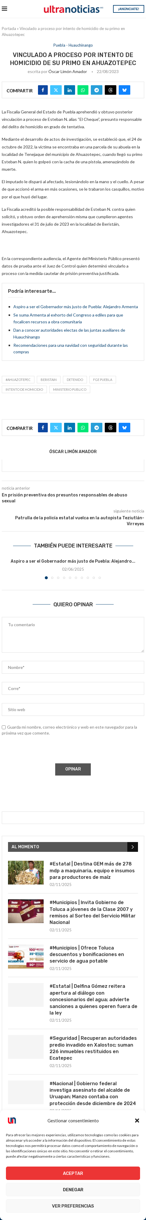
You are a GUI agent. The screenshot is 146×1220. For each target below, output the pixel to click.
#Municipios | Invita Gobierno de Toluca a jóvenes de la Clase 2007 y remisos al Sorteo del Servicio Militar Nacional (93, 912)
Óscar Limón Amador (67, 71)
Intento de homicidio (24, 389)
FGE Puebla (102, 380)
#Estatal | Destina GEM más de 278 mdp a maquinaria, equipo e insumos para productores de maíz (92, 870)
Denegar (73, 1189)
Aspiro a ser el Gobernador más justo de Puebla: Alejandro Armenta (75, 306)
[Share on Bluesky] (124, 90)
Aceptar (73, 1173)
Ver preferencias (73, 1206)
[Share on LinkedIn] (69, 90)
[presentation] (46, 750)
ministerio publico (69, 389)
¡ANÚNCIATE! (128, 9)
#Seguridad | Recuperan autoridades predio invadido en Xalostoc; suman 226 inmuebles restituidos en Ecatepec (93, 1048)
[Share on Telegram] (96, 90)
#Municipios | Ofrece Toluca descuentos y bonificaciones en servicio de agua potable (87, 954)
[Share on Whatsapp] (82, 90)
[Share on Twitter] (56, 90)
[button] (137, 1121)
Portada (9, 28)
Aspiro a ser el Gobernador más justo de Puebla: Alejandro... (73, 561)
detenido (75, 380)
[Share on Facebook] (43, 90)
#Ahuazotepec (18, 380)
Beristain (49, 380)
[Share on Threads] (110, 90)
